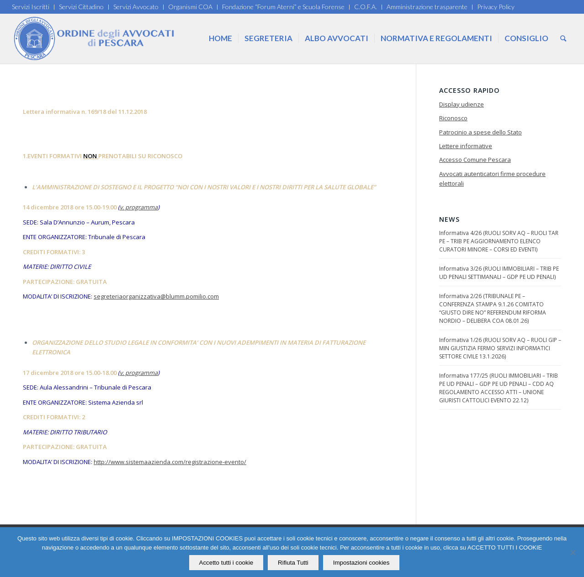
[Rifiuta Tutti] (572, 552)
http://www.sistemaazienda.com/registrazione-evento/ (170, 462)
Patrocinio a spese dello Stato (480, 132)
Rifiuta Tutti (293, 562)
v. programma (139, 207)
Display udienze (461, 104)
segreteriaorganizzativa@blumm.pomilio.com (156, 296)
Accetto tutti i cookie (226, 562)
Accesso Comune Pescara (475, 159)
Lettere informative (465, 146)
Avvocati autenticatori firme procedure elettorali (492, 178)
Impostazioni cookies (361, 562)
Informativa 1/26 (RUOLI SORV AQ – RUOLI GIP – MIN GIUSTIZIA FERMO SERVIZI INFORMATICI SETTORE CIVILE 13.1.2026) (500, 348)
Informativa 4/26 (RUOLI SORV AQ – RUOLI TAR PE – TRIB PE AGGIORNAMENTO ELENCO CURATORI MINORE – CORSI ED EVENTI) (498, 241)
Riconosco (453, 118)
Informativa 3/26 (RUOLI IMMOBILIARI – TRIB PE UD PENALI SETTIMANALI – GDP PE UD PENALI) (499, 273)
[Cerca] (563, 38)
